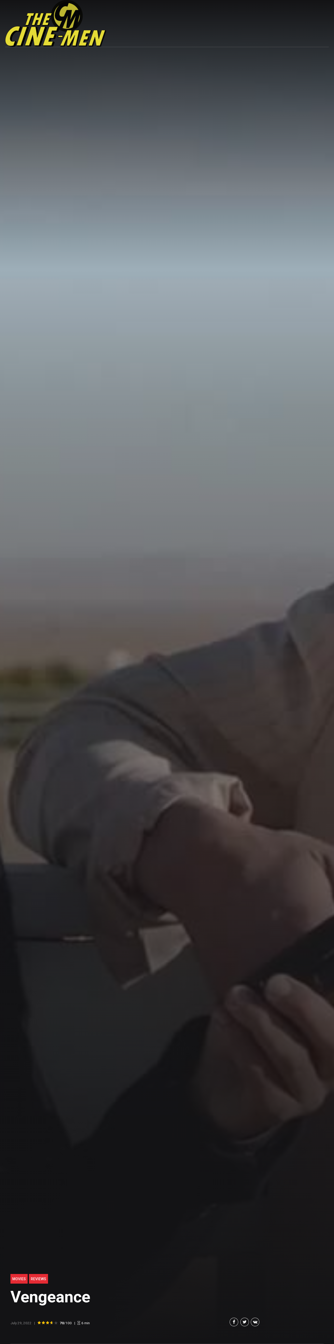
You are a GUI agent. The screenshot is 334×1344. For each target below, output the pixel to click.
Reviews (38, 1279)
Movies (19, 1279)
